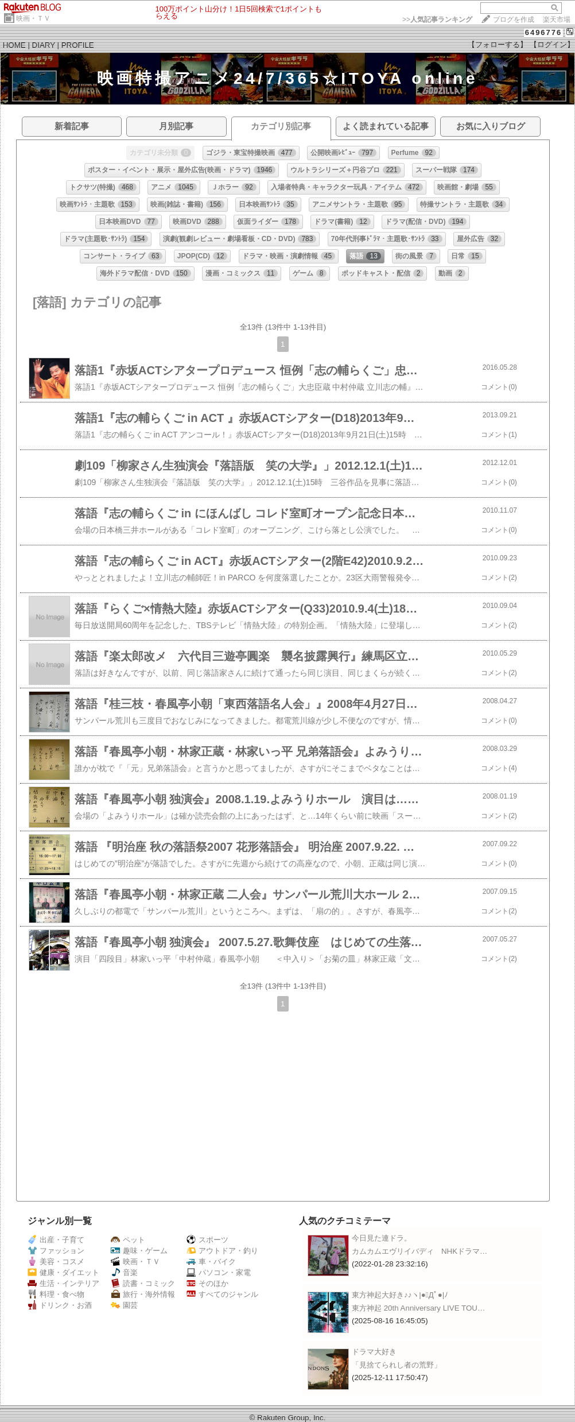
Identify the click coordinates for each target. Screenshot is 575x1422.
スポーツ (207, 1239)
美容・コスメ (56, 1261)
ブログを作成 (513, 20)
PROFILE (77, 45)
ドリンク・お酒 (60, 1305)
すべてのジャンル (222, 1294)
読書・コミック (143, 1283)
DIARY (43, 45)
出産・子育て (56, 1239)
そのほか (207, 1283)
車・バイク (211, 1261)
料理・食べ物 (56, 1294)
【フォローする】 (497, 44)
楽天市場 (556, 20)
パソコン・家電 (219, 1272)
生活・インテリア (63, 1283)
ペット (128, 1239)
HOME (14, 45)
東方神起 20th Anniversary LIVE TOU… (418, 1308)
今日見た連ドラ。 (381, 1238)
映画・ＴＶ (33, 18)
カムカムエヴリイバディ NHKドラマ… (419, 1251)
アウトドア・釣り (222, 1250)
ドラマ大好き (374, 1351)
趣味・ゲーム (139, 1250)
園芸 (124, 1305)
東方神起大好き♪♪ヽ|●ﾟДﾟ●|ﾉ (400, 1295)
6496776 (543, 32)
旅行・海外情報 (143, 1294)
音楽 (124, 1272)
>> (437, 20)
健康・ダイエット (63, 1272)
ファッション (56, 1250)
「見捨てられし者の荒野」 (396, 1365)
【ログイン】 (552, 44)
